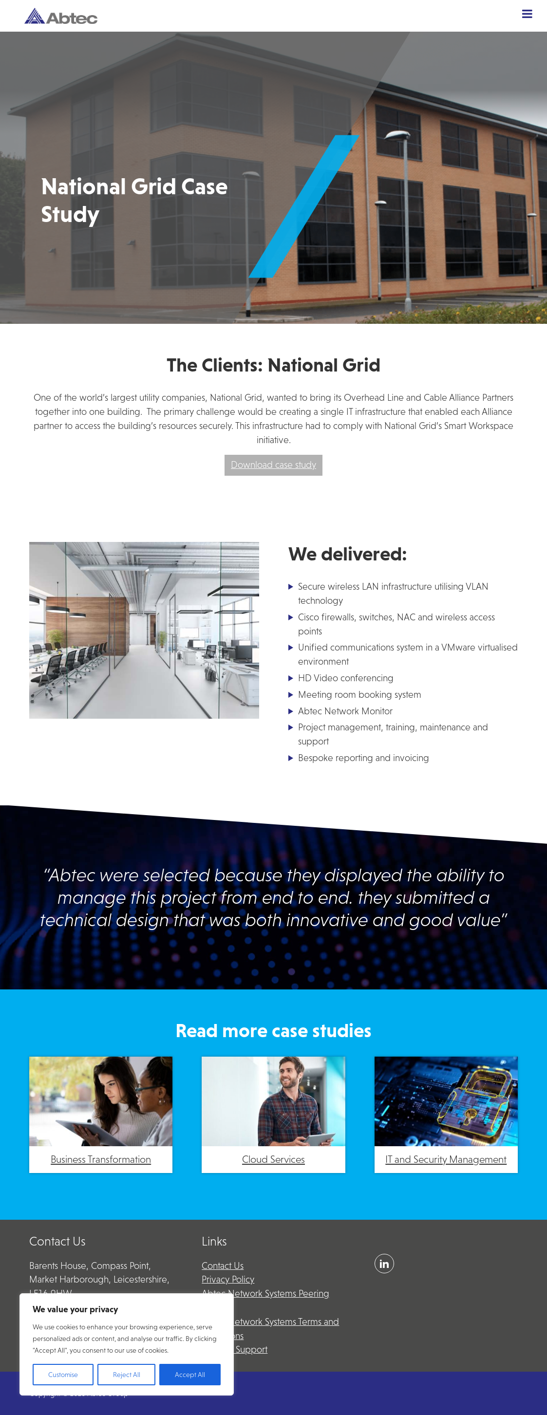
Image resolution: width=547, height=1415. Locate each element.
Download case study (273, 465)
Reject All (126, 1374)
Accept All (190, 1374)
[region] (126, 1344)
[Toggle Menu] (527, 13)
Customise (63, 1374)
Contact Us (223, 1266)
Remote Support (234, 1349)
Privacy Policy (228, 1279)
